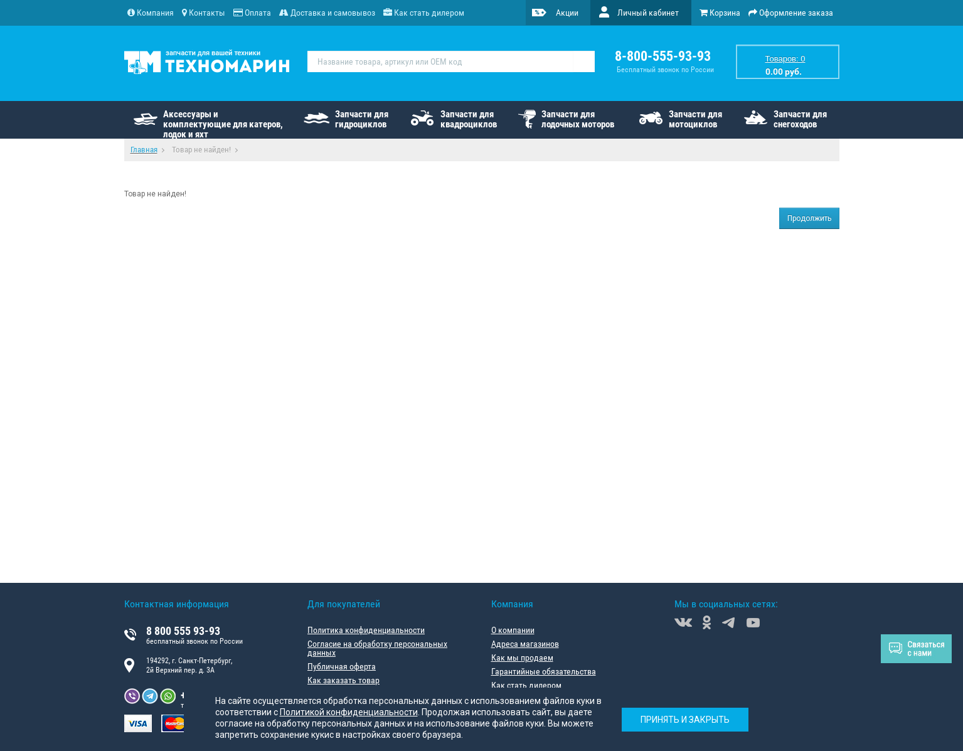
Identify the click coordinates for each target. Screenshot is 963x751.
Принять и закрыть (685, 720)
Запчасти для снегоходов (800, 119)
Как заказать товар (343, 680)
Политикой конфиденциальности (349, 712)
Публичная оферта (341, 666)
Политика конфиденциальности (366, 630)
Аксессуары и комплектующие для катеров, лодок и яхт (223, 124)
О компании (513, 630)
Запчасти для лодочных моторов (577, 119)
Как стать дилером (526, 685)
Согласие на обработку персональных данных (377, 648)
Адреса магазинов (525, 643)
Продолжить (809, 218)
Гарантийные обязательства (543, 671)
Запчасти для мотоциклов (695, 119)
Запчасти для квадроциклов (468, 119)
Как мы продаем (522, 657)
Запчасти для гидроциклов (361, 119)
